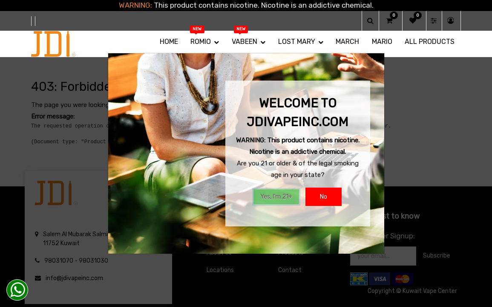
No (323, 196)
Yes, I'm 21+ (276, 196)
